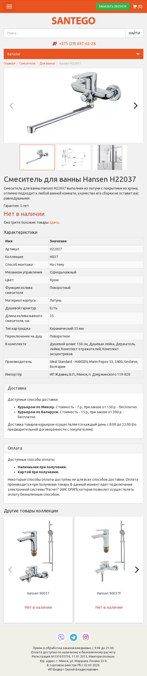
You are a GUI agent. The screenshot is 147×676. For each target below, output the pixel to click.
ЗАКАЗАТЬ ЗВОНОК (113, 6)
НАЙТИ (134, 33)
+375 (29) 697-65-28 (77, 43)
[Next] (135, 105)
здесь (54, 222)
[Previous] (11, 105)
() (138, 6)
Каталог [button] (75, 54)
